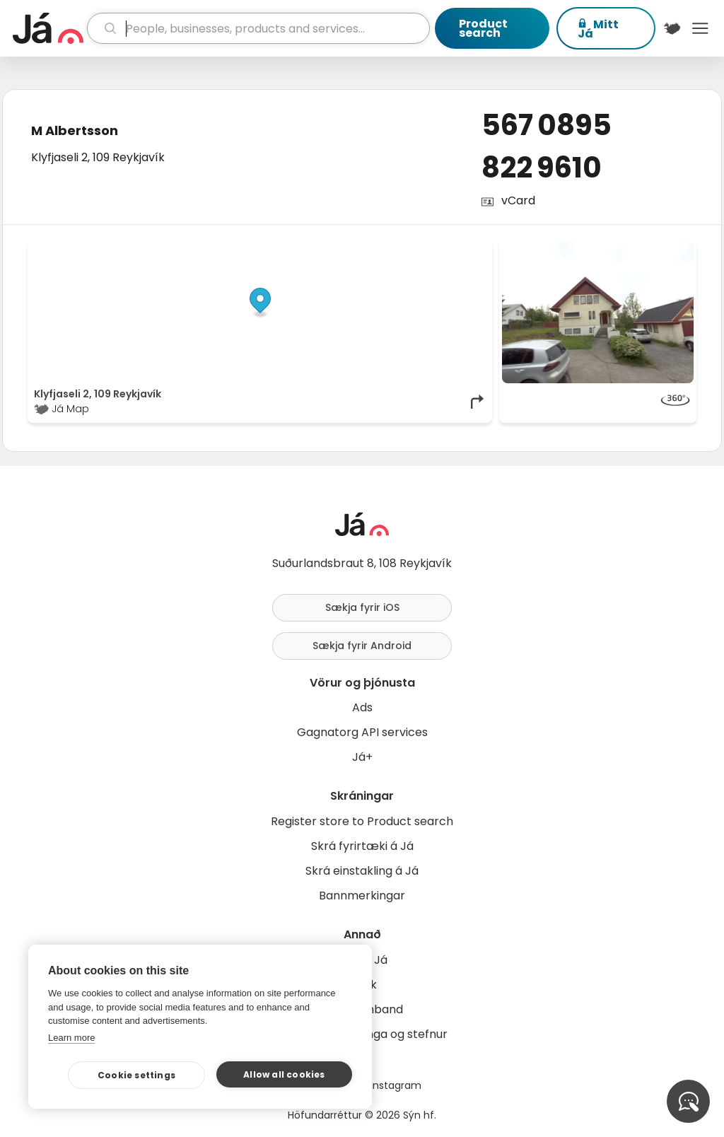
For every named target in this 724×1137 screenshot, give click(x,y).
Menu (700, 28)
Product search (483, 28)
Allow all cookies (284, 1074)
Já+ (362, 757)
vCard (518, 200)
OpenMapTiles (458, 249)
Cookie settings (136, 1075)
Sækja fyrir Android (362, 646)
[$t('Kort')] (672, 28)
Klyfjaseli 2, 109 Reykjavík (98, 157)
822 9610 (541, 167)
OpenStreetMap (391, 249)
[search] (258, 28)
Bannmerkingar (362, 895)
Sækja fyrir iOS (362, 607)
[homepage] (48, 28)
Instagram (395, 1085)
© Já (340, 249)
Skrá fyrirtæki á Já (362, 846)
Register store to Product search (362, 821)
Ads (362, 707)
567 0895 (546, 125)
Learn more (71, 1037)
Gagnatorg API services (362, 732)
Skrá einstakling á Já (362, 871)
